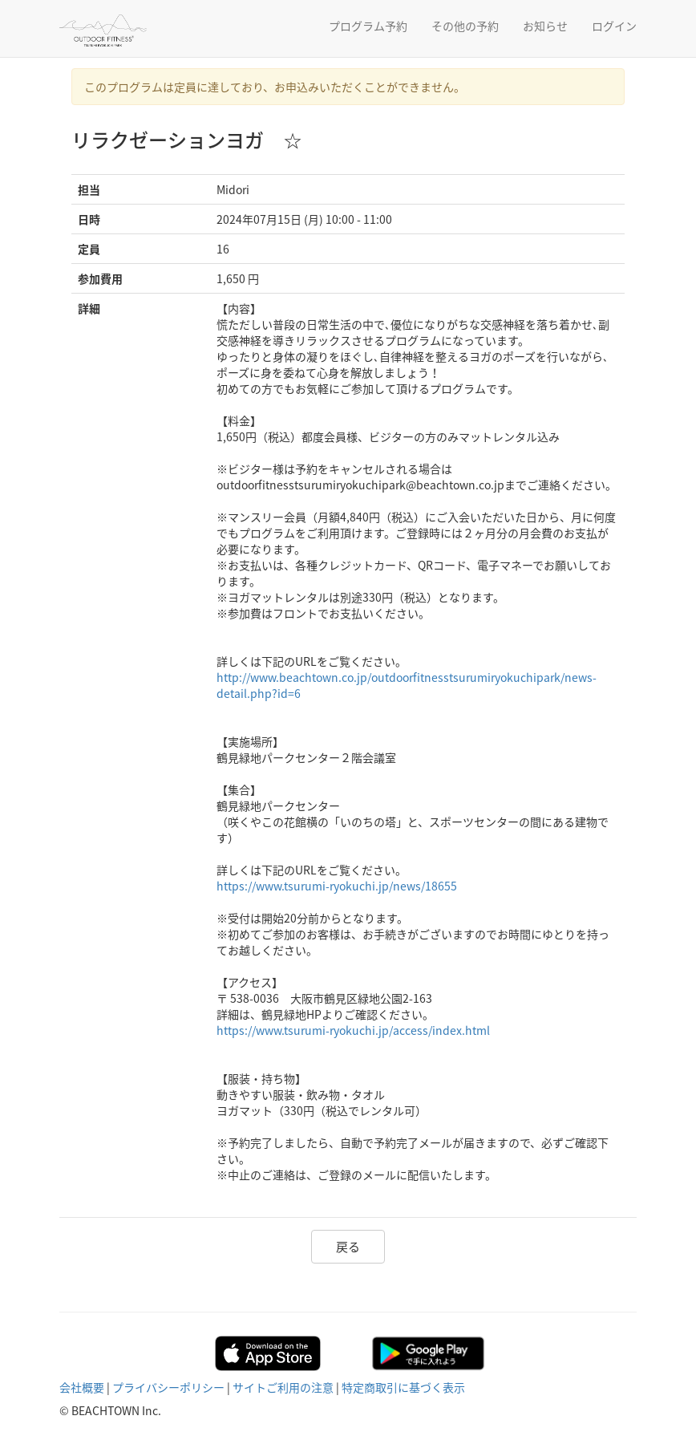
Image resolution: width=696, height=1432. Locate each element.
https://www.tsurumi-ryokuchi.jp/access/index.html (353, 1030)
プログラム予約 (368, 26)
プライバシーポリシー (168, 1387)
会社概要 (81, 1387)
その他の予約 (465, 26)
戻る (348, 1247)
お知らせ (545, 26)
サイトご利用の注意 (283, 1387)
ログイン (614, 26)
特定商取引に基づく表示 (403, 1387)
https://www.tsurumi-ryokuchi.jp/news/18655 (336, 886)
